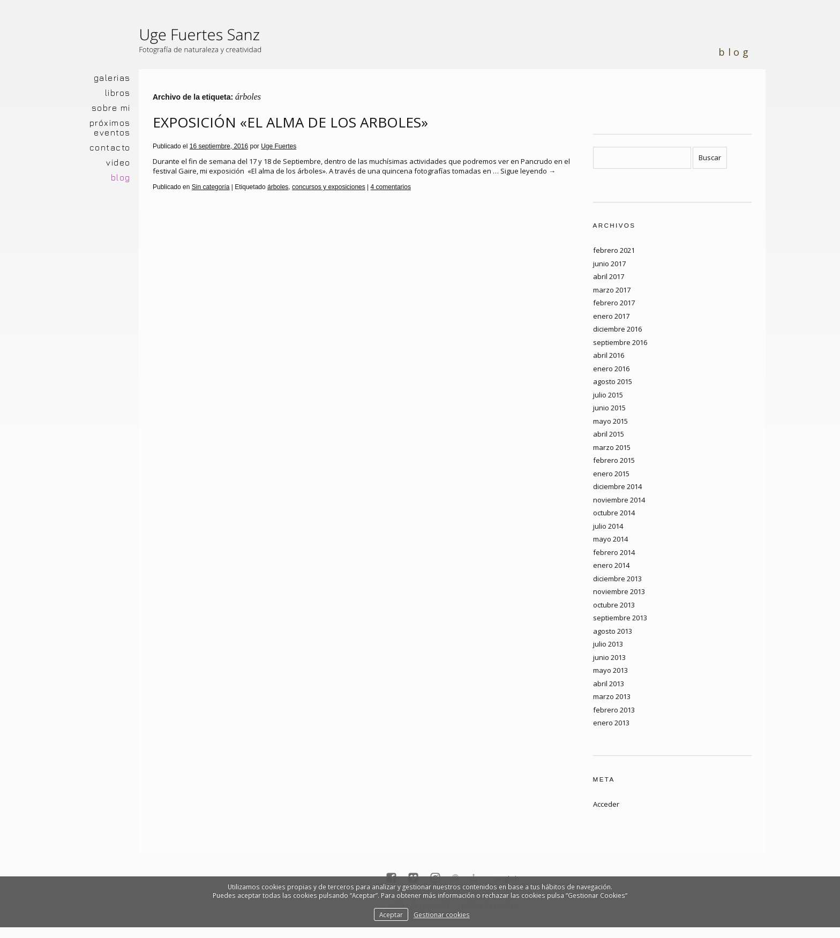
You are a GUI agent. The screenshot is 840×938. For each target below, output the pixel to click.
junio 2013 (609, 657)
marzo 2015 (612, 447)
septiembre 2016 (620, 342)
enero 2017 (611, 316)
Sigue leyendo (528, 171)
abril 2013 (608, 683)
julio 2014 (608, 526)
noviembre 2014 (619, 500)
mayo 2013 (610, 670)
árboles (277, 187)
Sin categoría (211, 187)
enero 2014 (611, 565)
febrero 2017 (614, 302)
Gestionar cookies (442, 914)
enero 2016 (611, 368)
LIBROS (118, 92)
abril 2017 (608, 276)
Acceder (606, 804)
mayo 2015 (610, 421)
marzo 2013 (612, 696)
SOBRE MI (111, 107)
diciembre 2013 (617, 578)
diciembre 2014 (617, 486)
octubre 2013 (614, 605)
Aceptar (391, 914)
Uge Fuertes (278, 146)
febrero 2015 (614, 460)
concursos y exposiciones (328, 187)
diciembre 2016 (617, 329)
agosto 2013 (612, 631)
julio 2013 (608, 644)
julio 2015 (608, 395)
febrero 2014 (614, 552)
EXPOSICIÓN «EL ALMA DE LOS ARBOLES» (290, 122)
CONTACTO (110, 147)
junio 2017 (609, 263)
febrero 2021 (614, 250)
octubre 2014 (614, 512)
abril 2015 (608, 434)
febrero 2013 (614, 710)
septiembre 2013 (620, 617)
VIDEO (118, 162)
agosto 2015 (612, 381)
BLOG (121, 177)
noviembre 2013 (619, 591)
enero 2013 (611, 722)
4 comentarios (391, 187)
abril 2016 (608, 355)
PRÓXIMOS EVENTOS (110, 127)
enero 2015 (611, 473)
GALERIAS (112, 77)
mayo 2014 (610, 539)
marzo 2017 (612, 290)
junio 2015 (609, 407)
